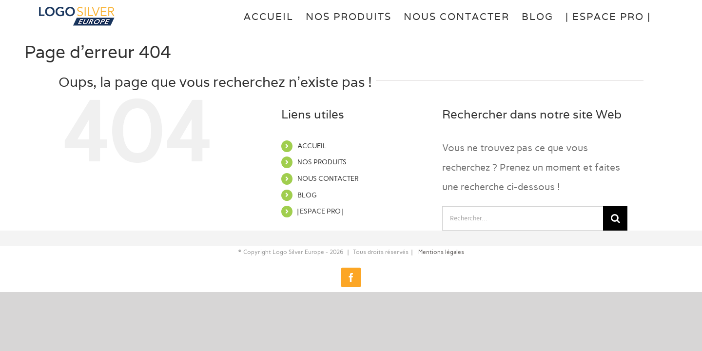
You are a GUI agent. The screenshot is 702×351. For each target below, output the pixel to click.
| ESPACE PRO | (320, 211)
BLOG (306, 195)
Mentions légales (441, 252)
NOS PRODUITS (322, 162)
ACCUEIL (312, 146)
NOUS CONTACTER (327, 179)
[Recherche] (615, 218)
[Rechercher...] (522, 218)
